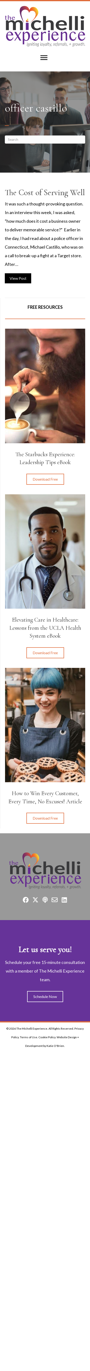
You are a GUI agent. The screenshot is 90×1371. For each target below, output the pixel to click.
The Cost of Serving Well (45, 193)
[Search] (45, 139)
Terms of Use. (29, 1037)
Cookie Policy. (47, 1037)
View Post (20, 277)
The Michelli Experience (31, 1028)
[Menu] (43, 58)
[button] (45, 479)
